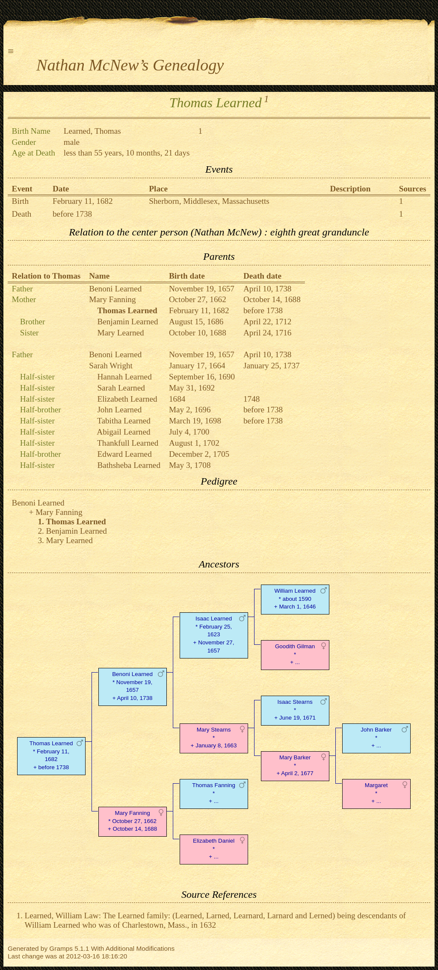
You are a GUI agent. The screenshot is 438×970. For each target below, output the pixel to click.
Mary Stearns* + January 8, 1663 (214, 737)
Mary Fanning (112, 299)
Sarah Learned (121, 387)
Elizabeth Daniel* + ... (213, 849)
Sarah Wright (111, 365)
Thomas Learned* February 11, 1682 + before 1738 (51, 755)
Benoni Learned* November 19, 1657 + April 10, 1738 (132, 686)
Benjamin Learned (127, 321)
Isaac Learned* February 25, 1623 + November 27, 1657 (213, 634)
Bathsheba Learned (128, 465)
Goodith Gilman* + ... (295, 654)
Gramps (61, 948)
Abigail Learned (123, 431)
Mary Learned (120, 332)
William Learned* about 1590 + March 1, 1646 (295, 599)
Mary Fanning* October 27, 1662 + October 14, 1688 (132, 821)
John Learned (119, 409)
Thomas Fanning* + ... (213, 793)
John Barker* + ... (376, 737)
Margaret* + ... (376, 793)
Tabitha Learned (124, 420)
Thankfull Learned (127, 442)
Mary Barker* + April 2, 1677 (294, 765)
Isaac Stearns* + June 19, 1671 (295, 710)
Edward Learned (124, 454)
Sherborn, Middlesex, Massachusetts (209, 201)
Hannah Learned (124, 376)
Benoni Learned (115, 288)
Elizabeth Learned (127, 398)
